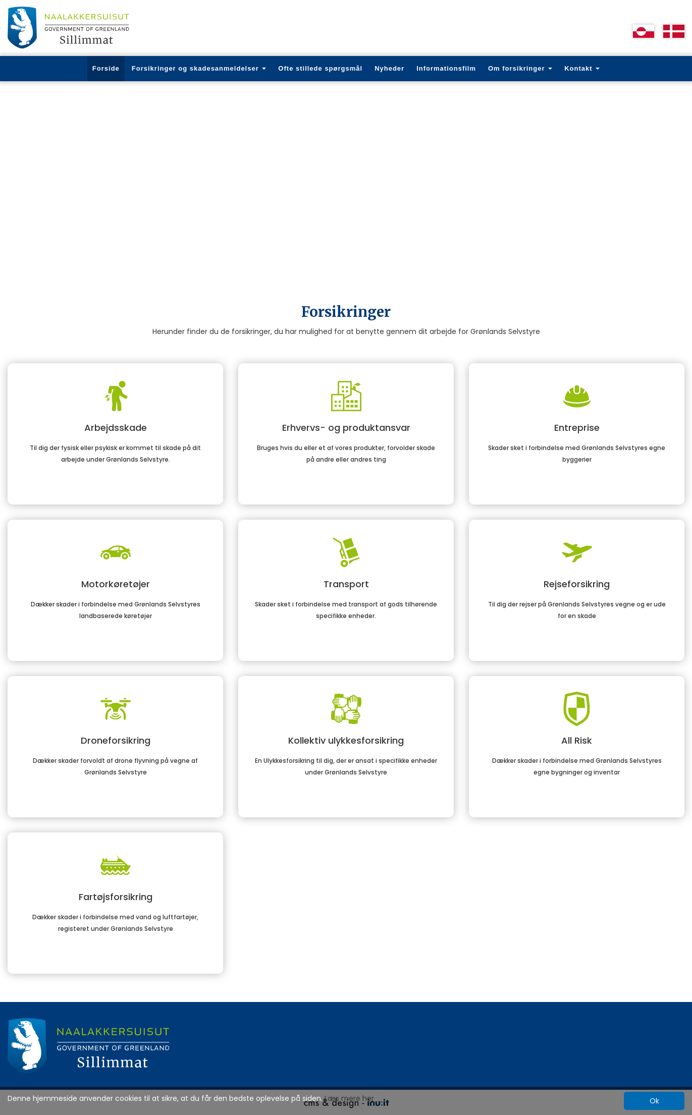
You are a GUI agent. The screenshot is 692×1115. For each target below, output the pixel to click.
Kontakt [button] (582, 68)
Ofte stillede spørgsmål (320, 68)
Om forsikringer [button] (520, 68)
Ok (654, 1101)
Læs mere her (349, 1098)
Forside (106, 68)
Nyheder (389, 68)
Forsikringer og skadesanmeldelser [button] (199, 68)
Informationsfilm (446, 68)
